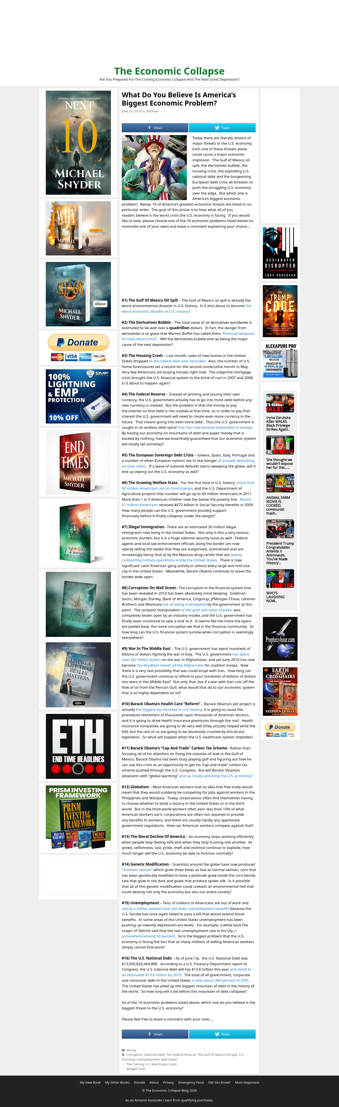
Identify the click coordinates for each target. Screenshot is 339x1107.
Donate (139, 1082)
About (154, 1082)
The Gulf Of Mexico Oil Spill (217, 1055)
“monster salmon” (137, 869)
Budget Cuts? (136, 1069)
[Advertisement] (169, 34)
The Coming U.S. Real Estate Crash (152, 1064)
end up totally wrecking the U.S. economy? (215, 775)
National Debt (154, 1055)
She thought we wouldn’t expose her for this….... (279, 463)
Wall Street (169, 1059)
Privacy (168, 1082)
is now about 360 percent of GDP (220, 980)
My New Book (90, 1082)
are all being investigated (184, 604)
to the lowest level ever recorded (177, 360)
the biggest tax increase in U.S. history (169, 709)
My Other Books (117, 1082)
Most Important (247, 1082)
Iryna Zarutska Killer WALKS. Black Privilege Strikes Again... (278, 423)
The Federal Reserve (181, 1055)
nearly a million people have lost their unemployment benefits (175, 908)
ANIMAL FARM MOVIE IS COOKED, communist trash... (278, 505)
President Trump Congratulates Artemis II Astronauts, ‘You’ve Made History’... (280, 553)
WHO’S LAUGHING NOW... (275, 597)
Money (132, 1050)
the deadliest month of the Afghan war (170, 665)
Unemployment (148, 1059)
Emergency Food (191, 1082)
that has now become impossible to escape (215, 427)
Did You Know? (219, 1082)
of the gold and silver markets (207, 609)
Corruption (135, 1055)
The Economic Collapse (169, 70)
